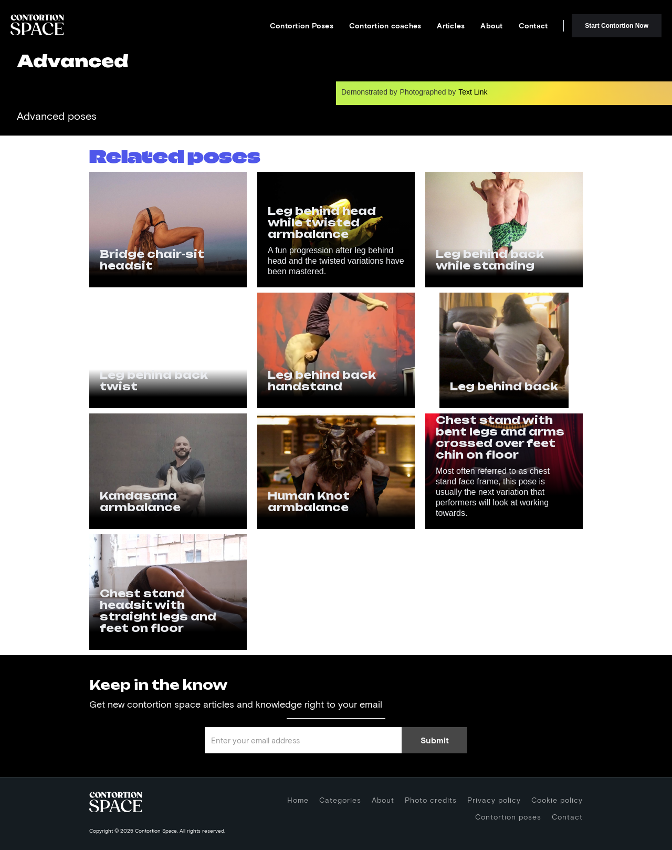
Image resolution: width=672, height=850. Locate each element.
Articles (451, 25)
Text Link (472, 92)
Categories (340, 799)
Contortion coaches (385, 25)
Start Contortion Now (616, 25)
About (491, 25)
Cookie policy (557, 799)
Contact (533, 25)
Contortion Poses (301, 25)
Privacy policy (494, 799)
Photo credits (431, 799)
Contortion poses (508, 816)
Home (298, 799)
